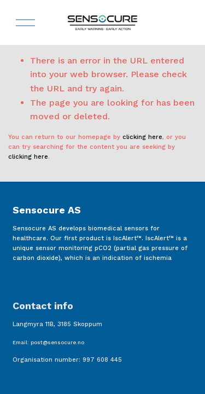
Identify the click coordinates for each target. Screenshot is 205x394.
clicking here (142, 137)
